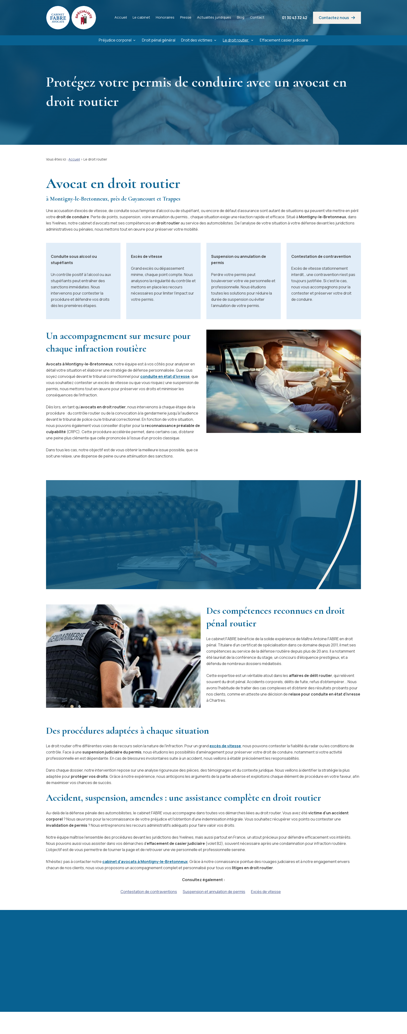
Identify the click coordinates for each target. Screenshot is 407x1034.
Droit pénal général (158, 40)
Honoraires (165, 17)
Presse (185, 17)
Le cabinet (141, 17)
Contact (257, 17)
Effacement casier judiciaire (284, 40)
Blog (240, 17)
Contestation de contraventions (148, 891)
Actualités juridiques (214, 17)
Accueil (121, 17)
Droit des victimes (196, 40)
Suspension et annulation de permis (214, 891)
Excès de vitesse (266, 891)
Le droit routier (236, 40)
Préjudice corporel (115, 40)
